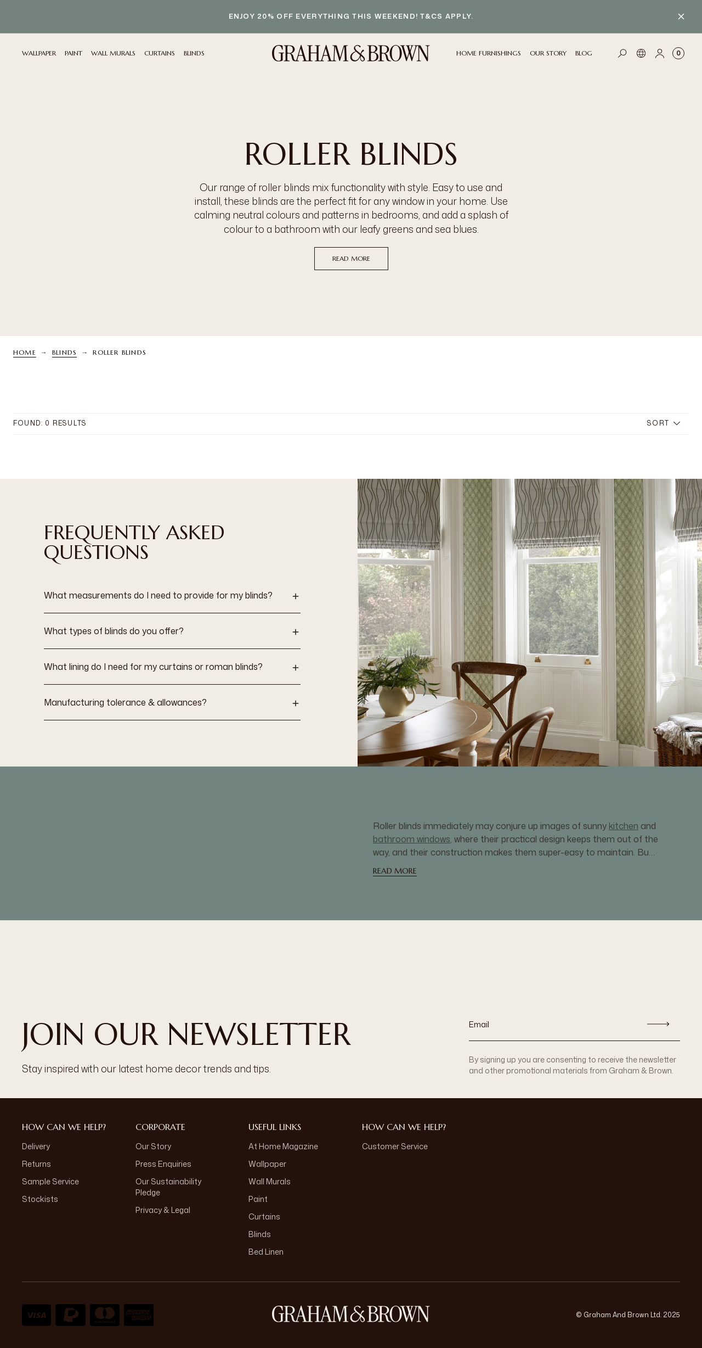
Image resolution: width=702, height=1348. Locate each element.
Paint (258, 1199)
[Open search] (622, 53)
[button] (172, 596)
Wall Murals (269, 1181)
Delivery (36, 1146)
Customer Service (395, 1146)
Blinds (64, 352)
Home (24, 352)
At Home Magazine (283, 1146)
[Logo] (351, 53)
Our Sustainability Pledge (168, 1187)
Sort (663, 423)
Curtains (264, 1216)
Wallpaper (267, 1164)
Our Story (153, 1146)
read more (351, 258)
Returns (36, 1164)
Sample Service (50, 1181)
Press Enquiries (163, 1164)
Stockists (40, 1199)
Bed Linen (266, 1251)
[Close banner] (681, 16)
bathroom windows (411, 839)
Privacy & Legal (162, 1210)
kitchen (623, 826)
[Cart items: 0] (678, 53)
